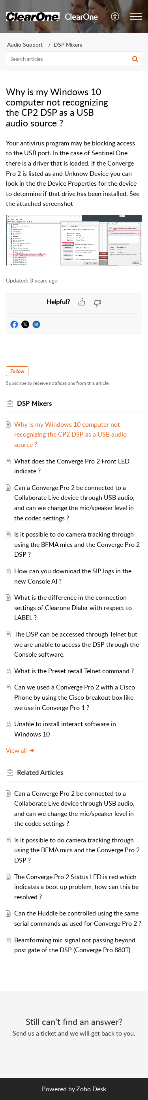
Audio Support (25, 44)
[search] (74, 58)
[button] (115, 17)
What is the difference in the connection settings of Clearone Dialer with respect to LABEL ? (73, 607)
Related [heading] (40, 772)
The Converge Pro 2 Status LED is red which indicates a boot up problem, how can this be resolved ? (76, 886)
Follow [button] (17, 371)
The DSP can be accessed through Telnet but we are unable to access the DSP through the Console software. (76, 644)
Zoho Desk (91, 1089)
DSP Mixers (68, 44)
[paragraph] (74, 203)
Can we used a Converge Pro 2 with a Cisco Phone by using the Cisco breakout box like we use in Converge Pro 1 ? (74, 697)
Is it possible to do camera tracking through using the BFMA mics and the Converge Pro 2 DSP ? (77, 544)
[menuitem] (115, 17)
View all (20, 750)
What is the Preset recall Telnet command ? (74, 671)
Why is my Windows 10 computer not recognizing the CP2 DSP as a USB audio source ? (70, 434)
